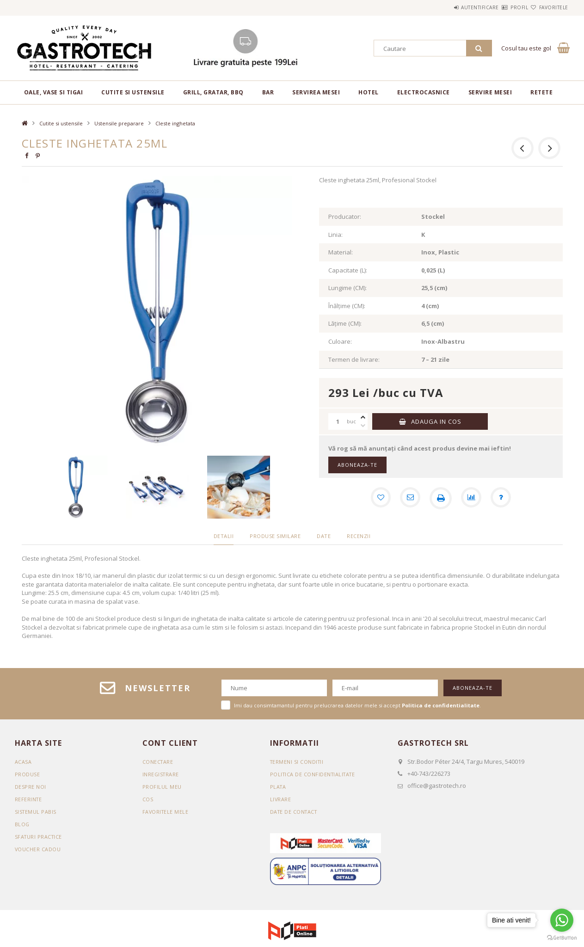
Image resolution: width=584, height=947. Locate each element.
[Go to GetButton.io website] (562, 938)
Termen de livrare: (354, 359)
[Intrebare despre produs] (503, 498)
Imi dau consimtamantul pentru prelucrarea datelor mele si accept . (357, 705)
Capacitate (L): (347, 270)
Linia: (335, 234)
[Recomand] (409, 498)
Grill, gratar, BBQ (213, 92)
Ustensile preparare (119, 123)
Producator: (344, 216)
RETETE (541, 92)
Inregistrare (161, 774)
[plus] (363, 417)
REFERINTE (29, 799)
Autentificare (452, 7)
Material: (340, 252)
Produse (27, 774)
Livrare (281, 799)
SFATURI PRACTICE (39, 836)
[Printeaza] (441, 498)
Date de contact (295, 811)
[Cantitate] (337, 421)
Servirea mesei (316, 92)
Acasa (23, 761)
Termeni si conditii (298, 761)
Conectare (158, 761)
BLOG (22, 824)
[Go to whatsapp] (561, 920)
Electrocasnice (423, 92)
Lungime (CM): (347, 288)
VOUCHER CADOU (38, 849)
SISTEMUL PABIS (36, 811)
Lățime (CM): (345, 323)
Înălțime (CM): (346, 306)
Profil (502, 7)
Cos (148, 799)
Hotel (368, 92)
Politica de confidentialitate (314, 774)
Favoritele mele (166, 811)
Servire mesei (490, 92)
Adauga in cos (436, 421)
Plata (278, 786)
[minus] (363, 425)
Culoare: (340, 341)
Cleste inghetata (175, 123)
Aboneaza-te (357, 464)
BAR (268, 92)
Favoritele (548, 7)
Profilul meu (162, 786)
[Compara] (472, 498)
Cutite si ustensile (133, 92)
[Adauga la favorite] (378, 498)
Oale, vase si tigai (53, 92)
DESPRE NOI (30, 786)
